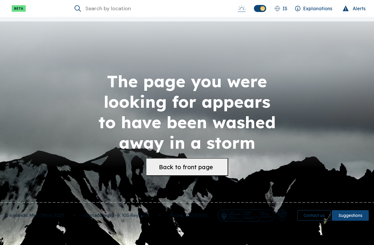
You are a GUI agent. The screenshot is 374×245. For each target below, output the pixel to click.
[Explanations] (313, 8)
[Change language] (281, 8)
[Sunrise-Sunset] (241, 8)
